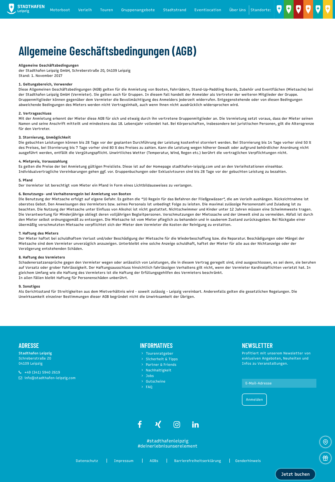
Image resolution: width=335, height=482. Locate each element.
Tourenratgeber (159, 353)
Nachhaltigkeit (158, 370)
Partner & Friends (161, 365)
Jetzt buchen (295, 474)
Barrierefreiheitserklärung (199, 461)
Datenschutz (85, 461)
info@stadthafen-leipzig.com (50, 378)
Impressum (123, 461)
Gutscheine (155, 381)
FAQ (149, 387)
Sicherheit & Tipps (162, 359)
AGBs (154, 461)
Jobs (150, 376)
